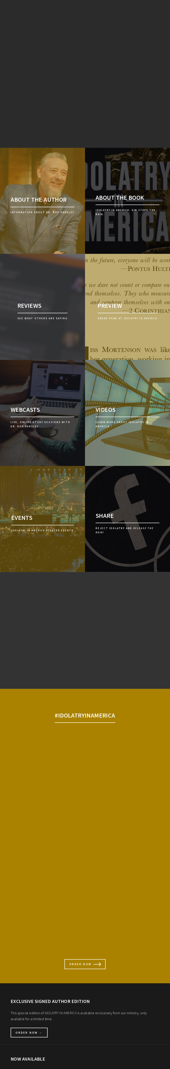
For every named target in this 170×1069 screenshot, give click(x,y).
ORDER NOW (80, 964)
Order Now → (28, 1032)
